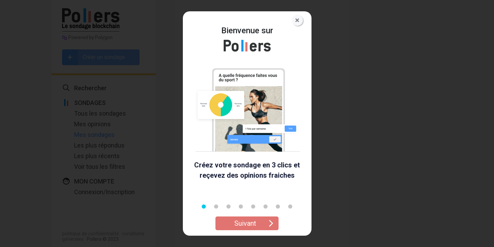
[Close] (297, 20)
